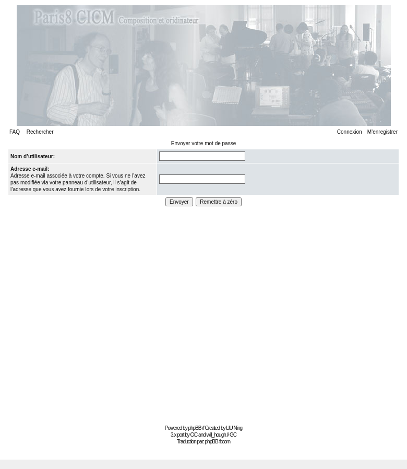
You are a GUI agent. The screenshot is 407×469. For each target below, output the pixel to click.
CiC (194, 435)
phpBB (194, 428)
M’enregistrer (382, 132)
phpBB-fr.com (218, 441)
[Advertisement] (98, 312)
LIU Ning (234, 428)
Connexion (349, 132)
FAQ (14, 132)
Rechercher (40, 132)
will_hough (216, 435)
